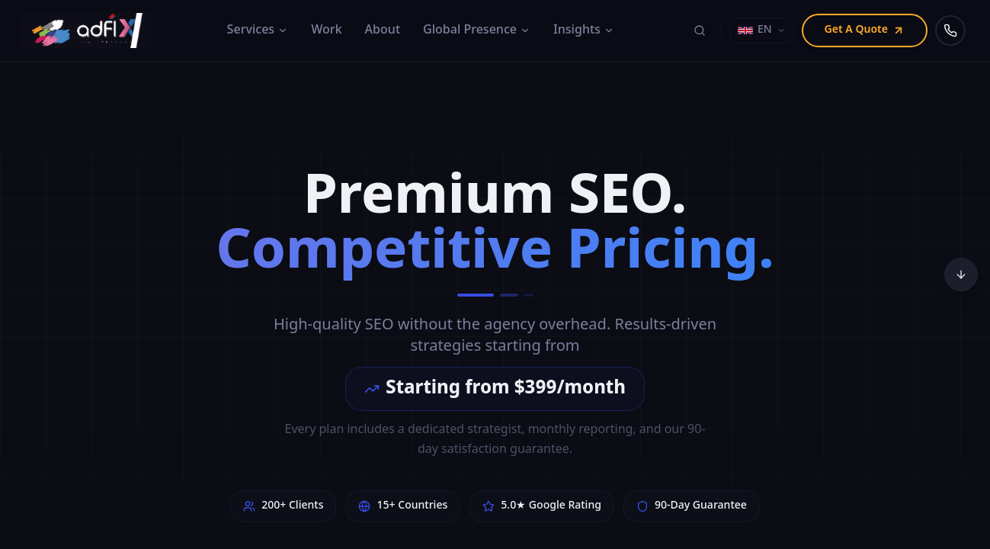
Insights (583, 30)
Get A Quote (865, 30)
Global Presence (476, 30)
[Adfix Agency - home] (89, 30)
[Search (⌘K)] (699, 30)
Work (326, 30)
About (382, 30)
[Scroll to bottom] (961, 274)
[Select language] (761, 30)
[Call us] (950, 30)
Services (258, 30)
